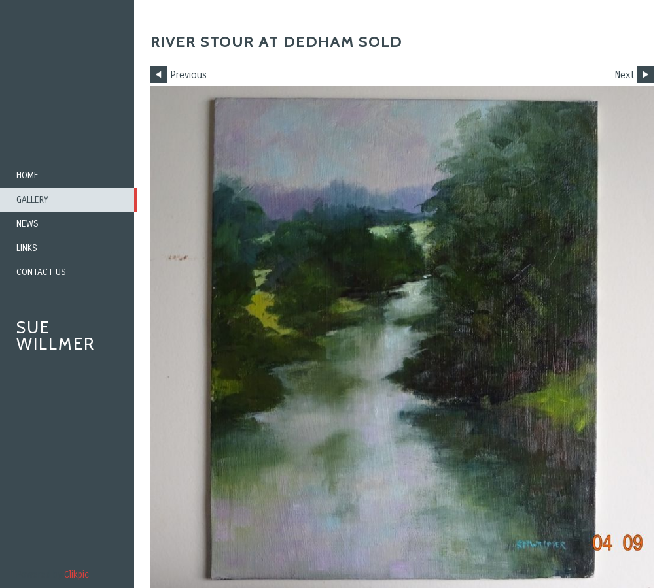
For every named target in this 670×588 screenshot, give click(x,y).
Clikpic (76, 574)
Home (27, 175)
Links (26, 247)
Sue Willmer (55, 335)
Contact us (41, 272)
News (27, 223)
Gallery (32, 199)
